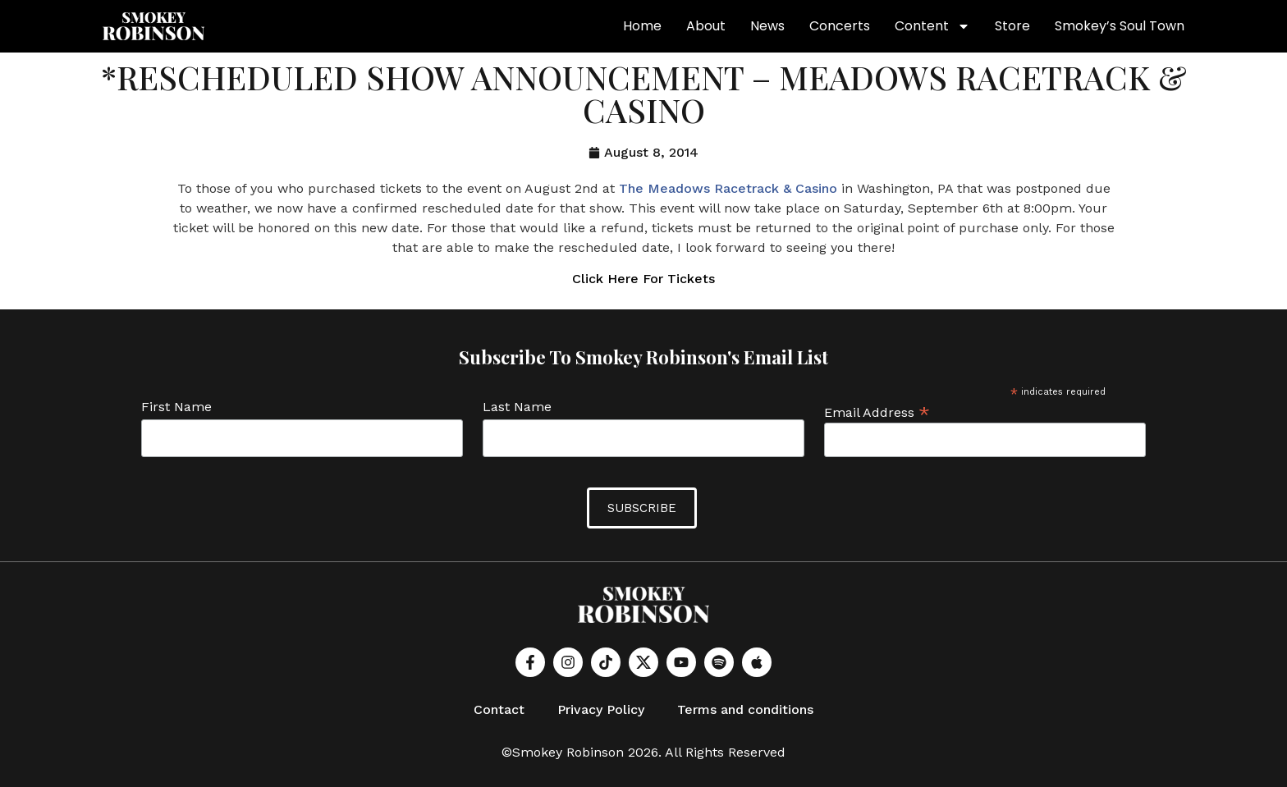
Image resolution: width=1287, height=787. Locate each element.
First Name (176, 407)
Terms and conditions (745, 709)
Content (932, 26)
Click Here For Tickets (643, 278)
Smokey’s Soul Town (1119, 25)
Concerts (839, 25)
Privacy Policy (600, 709)
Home (642, 25)
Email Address (877, 411)
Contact (499, 709)
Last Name (517, 407)
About (706, 25)
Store (1012, 25)
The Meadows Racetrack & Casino (728, 188)
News (767, 25)
